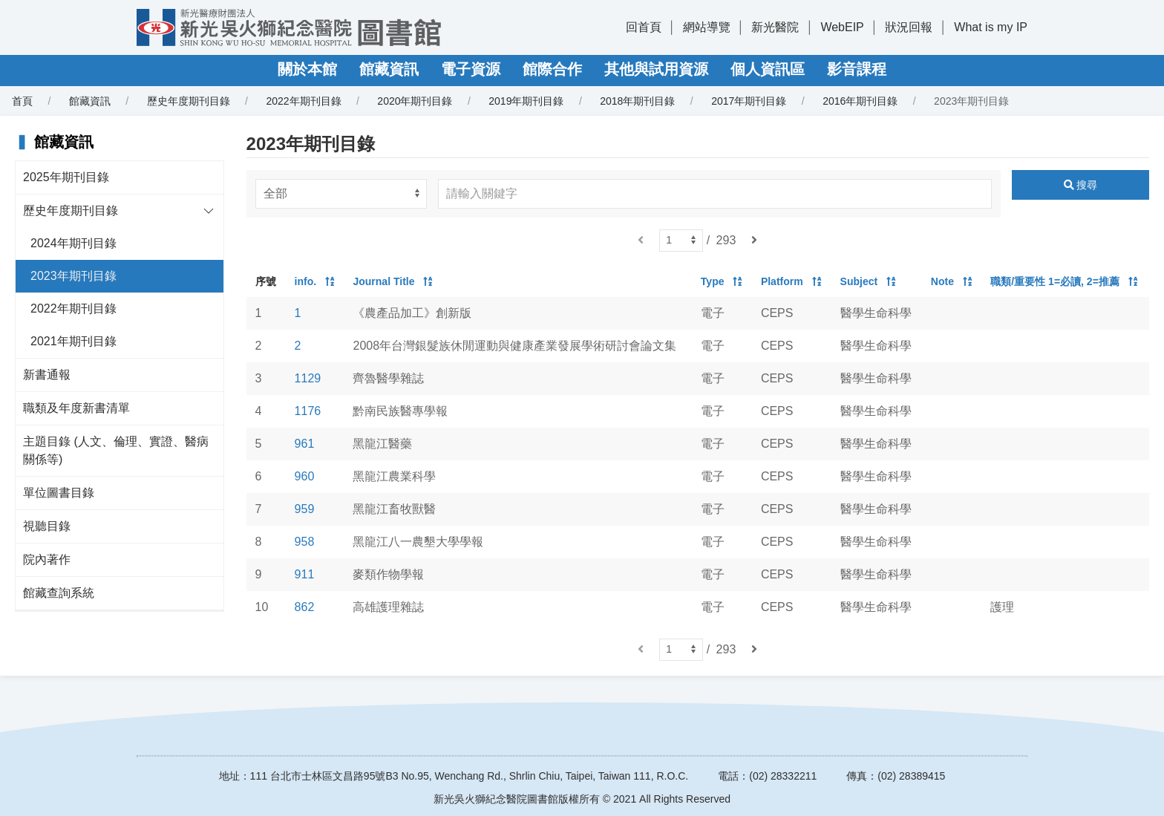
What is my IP (990, 27)
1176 (308, 411)
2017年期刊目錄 (748, 101)
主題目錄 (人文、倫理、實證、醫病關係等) (116, 450)
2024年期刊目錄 (73, 243)
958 (305, 541)
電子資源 (470, 69)
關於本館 (307, 69)
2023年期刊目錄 (73, 276)
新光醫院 (775, 27)
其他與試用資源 (656, 69)
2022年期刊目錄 (303, 101)
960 (305, 476)
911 (305, 574)
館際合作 (552, 69)
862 (305, 607)
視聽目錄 (47, 526)
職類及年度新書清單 (76, 408)
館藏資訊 (389, 69)
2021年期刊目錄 (73, 341)
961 (305, 443)
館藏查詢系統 (58, 593)
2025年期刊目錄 (66, 177)
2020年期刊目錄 (414, 101)
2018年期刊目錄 (637, 101)
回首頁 (643, 27)
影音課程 (856, 69)
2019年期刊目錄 (525, 101)
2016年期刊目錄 (860, 101)
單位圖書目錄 (58, 492)
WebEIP (841, 27)
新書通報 (47, 374)
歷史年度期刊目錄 (188, 101)
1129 (308, 378)
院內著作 (47, 559)
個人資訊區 (767, 69)
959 (305, 509)
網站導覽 (706, 27)
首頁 (22, 101)
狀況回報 (908, 27)
